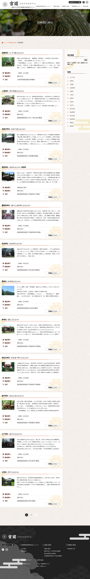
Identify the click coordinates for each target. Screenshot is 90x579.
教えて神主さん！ (42, 566)
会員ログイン (8, 545)
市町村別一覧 (71, 548)
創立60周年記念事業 (50, 553)
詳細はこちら (52, 464)
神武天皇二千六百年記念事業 (52, 551)
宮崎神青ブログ (25, 564)
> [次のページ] (35, 515)
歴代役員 (23, 551)
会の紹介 (23, 548)
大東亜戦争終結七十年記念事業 (53, 556)
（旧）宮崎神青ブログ (43, 564)
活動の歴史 (47, 548)
